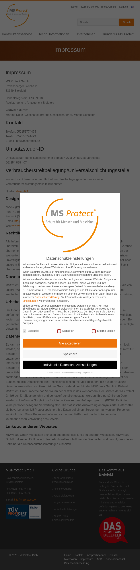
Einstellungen (30, 295)
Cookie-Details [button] (53, 367)
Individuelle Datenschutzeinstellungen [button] (70, 359)
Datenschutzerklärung (47, 291)
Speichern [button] (70, 348)
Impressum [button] (88, 367)
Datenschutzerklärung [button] (71, 367)
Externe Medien (103, 325)
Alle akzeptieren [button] (70, 338)
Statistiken (65, 325)
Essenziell (31, 325)
